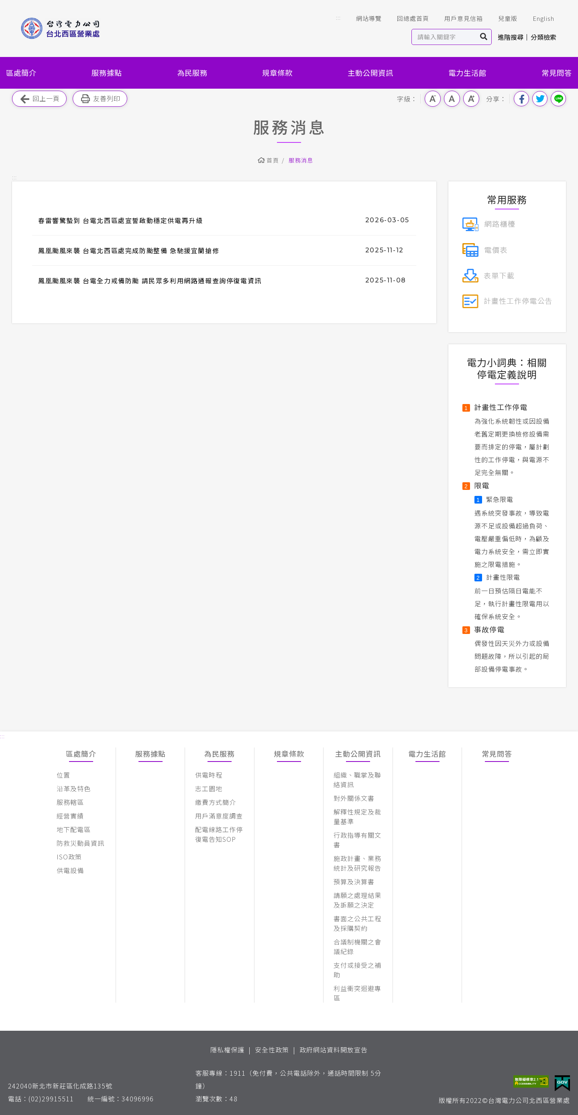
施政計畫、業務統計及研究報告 (357, 863)
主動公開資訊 (370, 72)
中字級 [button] (452, 99)
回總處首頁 (407, 18)
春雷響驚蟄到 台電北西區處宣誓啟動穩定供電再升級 (120, 220)
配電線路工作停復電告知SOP (219, 834)
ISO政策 (69, 856)
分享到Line (558, 98)
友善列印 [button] (99, 98)
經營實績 (70, 816)
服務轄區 (70, 802)
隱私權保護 (227, 1049)
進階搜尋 (510, 37)
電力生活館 (467, 72)
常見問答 (556, 72)
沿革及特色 (74, 788)
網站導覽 (363, 18)
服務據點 (107, 72)
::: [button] (338, 17)
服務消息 (301, 160)
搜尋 (483, 37)
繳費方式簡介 (215, 802)
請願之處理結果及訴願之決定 (357, 900)
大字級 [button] (471, 99)
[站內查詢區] (444, 37)
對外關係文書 (354, 798)
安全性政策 (272, 1049)
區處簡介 (21, 72)
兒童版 (502, 18)
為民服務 (192, 72)
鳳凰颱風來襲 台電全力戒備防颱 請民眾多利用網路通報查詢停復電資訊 (150, 280)
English (537, 18)
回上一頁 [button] (39, 98)
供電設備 (70, 870)
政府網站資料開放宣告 (333, 1049)
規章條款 (277, 72)
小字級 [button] (433, 99)
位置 (63, 775)
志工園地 (208, 788)
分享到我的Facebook (521, 98)
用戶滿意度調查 (219, 816)
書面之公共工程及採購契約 (357, 923)
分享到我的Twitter (539, 98)
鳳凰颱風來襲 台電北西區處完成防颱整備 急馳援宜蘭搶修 (128, 250)
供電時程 (208, 775)
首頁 (273, 160)
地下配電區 (74, 829)
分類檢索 (543, 37)
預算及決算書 (354, 881)
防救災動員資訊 (80, 843)
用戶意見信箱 (458, 18)
